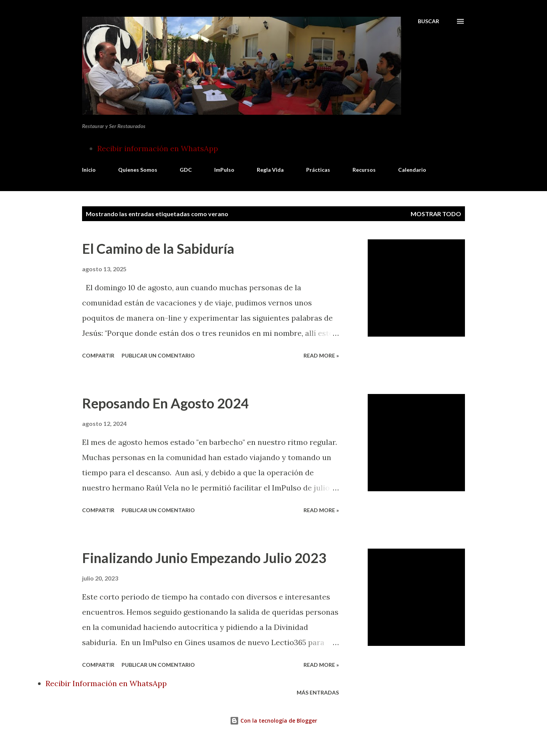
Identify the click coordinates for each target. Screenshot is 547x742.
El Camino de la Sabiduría (158, 248)
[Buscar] (428, 21)
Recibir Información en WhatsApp (106, 683)
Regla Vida (270, 169)
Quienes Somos (137, 169)
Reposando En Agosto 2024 (165, 403)
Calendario (412, 169)
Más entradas (318, 692)
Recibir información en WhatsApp (157, 148)
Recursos (364, 169)
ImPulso (224, 169)
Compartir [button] (98, 355)
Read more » (321, 355)
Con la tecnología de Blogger (273, 720)
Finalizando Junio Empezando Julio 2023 (204, 557)
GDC (186, 169)
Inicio (89, 169)
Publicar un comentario (158, 355)
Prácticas (318, 169)
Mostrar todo (436, 213)
